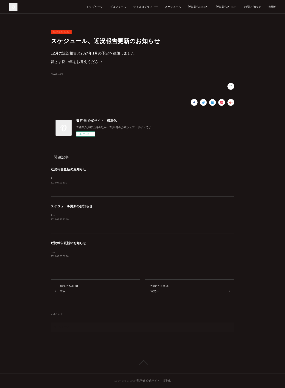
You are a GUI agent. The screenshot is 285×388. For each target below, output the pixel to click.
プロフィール (118, 6)
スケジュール (173, 6)
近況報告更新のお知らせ (68, 169)
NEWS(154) (57, 74)
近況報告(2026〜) (198, 6)
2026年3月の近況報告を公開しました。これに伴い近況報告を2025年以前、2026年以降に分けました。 (114, 252)
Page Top (142, 362)
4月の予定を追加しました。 (68, 215)
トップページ (94, 6)
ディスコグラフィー (145, 6)
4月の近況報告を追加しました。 (71, 178)
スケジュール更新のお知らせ (71, 206)
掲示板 (272, 6)
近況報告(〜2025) (226, 6)
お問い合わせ (252, 6)
